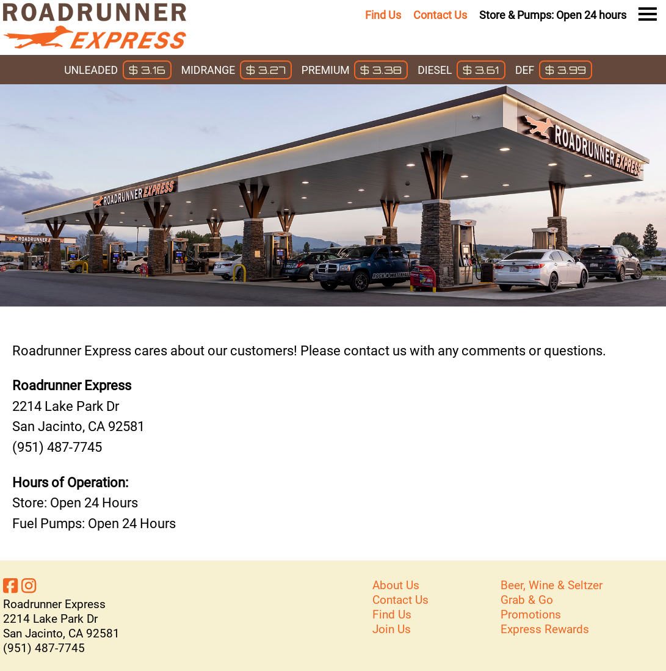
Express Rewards (545, 629)
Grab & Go (527, 600)
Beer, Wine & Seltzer (552, 585)
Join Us (391, 629)
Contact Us (440, 15)
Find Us (383, 15)
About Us (395, 585)
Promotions (531, 615)
